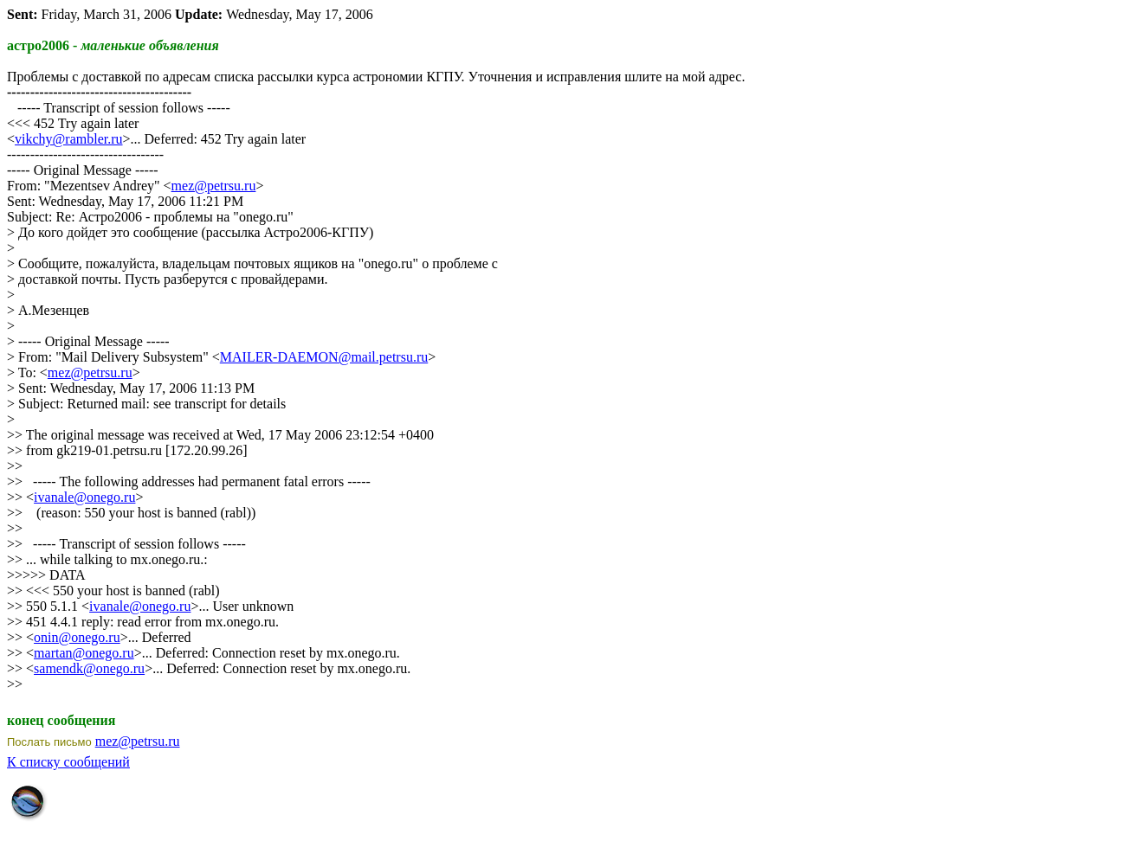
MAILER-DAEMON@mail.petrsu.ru (324, 357)
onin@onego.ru (77, 637)
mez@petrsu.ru (213, 185)
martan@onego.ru (84, 652)
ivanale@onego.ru (84, 497)
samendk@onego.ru (89, 668)
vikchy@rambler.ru (68, 139)
